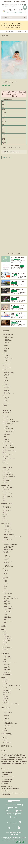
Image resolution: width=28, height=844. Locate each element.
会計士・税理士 (6, 595)
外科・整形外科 (6, 636)
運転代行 (5, 573)
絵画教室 (4, 694)
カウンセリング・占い (7, 593)
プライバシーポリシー (14, 807)
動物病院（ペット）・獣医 (8, 549)
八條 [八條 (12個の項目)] (7, 757)
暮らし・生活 (5, 523)
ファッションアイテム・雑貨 (8, 430)
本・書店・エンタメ (7, 454)
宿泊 (3, 585)
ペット (4, 541)
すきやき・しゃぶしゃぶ (8, 337)
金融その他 (5, 740)
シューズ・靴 (6, 426)
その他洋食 (5, 397)
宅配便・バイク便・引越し (8, 534)
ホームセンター (6, 441)
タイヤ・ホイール (7, 613)
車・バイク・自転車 (7, 608)
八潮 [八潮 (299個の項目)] (9, 758)
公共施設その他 (6, 489)
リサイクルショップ (7, 445)
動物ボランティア (6, 504)
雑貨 (3, 462)
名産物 (5, 405)
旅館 (4, 588)
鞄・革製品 (5, 439)
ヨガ (4, 728)
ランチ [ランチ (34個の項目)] (9, 755)
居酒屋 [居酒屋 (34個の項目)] (23, 761)
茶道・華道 (5, 702)
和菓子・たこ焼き (7, 361)
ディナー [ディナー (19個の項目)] (6, 755)
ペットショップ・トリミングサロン (10, 544)
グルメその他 (5, 365)
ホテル (5, 586)
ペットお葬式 (6, 543)
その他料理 (5, 336)
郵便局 (4, 500)
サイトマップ (16, 801)
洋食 (3, 395)
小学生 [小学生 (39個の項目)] (20, 761)
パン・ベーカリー (7, 360)
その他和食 (5, 374)
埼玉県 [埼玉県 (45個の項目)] (17, 759)
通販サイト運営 (5, 734)
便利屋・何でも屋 (7, 596)
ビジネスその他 (6, 469)
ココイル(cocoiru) (5, 790)
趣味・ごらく (5, 707)
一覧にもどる (6, 157)
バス (4, 571)
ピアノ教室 (5, 687)
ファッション (5, 425)
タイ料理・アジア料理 (7, 340)
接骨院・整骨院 (6, 657)
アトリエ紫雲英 (4, 783)
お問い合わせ (14, 817)
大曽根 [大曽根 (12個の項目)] (20, 759)
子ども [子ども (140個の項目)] (24, 760)
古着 (4, 436)
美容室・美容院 (6, 670)
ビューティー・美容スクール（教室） (11, 685)
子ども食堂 (5, 384)
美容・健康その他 (6, 674)
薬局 (3, 460)
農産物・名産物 (6, 404)
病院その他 (5, 644)
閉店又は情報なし (6, 746)
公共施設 (3, 485)
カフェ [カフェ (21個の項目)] (8, 754)
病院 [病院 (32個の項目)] (20, 763)
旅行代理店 (5, 478)
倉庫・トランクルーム (7, 532)
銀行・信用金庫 (6, 742)
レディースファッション (8, 433)
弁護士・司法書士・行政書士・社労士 (10, 598)
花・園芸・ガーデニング (8, 458)
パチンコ (5, 717)
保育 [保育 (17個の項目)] (20, 755)
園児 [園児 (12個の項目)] (12, 759)
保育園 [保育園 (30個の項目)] (23, 755)
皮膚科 (4, 646)
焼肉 (4, 350)
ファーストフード (7, 344)
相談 (3, 592)
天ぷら (5, 380)
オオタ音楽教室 (4, 774)
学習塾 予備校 (6, 690)
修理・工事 (5, 562)
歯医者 (4, 642)
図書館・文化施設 (6, 493)
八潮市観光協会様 (16, 837)
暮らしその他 (5, 590)
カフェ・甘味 (5, 355)
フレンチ (5, 401)
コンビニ (4, 418)
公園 (3, 491)
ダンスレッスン (6, 679)
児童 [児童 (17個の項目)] (4, 757)
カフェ (5, 357)
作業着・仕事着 (6, 434)
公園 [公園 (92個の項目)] (5, 759)
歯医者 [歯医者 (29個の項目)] (13, 763)
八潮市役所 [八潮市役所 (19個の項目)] (18, 757)
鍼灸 (4, 659)
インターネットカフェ (7, 712)
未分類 (3, 626)
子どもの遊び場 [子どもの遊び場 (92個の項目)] (5, 761)
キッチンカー (5, 364)
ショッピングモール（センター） (10, 421)
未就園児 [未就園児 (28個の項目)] (5, 763)
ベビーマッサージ (6, 539)
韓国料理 (5, 351)
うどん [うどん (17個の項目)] (2, 754)
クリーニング (6, 526)
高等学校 (4, 520)
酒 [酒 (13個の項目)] (5, 765)
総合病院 (4, 649)
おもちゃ (4, 414)
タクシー (5, 570)
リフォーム (5, 531)
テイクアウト (5, 367)
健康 (3, 655)
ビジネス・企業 (5, 467)
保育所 (4, 512)
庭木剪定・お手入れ (7, 565)
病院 (2, 629)
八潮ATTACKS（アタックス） (8, 776)
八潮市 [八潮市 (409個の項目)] (13, 758)
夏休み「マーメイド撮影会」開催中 (10, 152)
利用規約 (10, 801)
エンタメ (4, 711)
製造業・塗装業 (6, 480)
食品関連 (4, 482)
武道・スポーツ (6, 692)
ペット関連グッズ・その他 (8, 546)
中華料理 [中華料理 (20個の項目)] (17, 755)
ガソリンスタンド (7, 611)
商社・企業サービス (7, 474)
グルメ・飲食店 (5, 334)
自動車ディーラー (7, 619)
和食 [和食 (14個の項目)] (10, 759)
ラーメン (5, 345)
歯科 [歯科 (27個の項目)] (16, 763)
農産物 (5, 407)
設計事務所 (6, 558)
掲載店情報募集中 (20, 1)
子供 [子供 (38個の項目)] (11, 761)
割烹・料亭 (5, 378)
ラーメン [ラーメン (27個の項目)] (13, 755)
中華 (4, 347)
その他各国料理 (6, 339)
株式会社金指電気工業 (6, 781)
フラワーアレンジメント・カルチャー (11, 689)
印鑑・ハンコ (5, 449)
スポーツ (4, 720)
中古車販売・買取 (7, 617)
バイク (5, 614)
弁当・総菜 (5, 348)
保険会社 (4, 471)
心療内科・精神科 (6, 640)
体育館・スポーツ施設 (7, 487)
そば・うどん (6, 375)
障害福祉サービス (7, 604)
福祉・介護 (5, 600)
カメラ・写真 (5, 416)
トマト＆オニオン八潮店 (6, 779)
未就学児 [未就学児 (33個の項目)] (9, 763)
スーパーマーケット (7, 423)
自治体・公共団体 (6, 496)
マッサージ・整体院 (7, 656)
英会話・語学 (5, 700)
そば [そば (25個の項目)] (5, 754)
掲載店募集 (18, 814)
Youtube (14, 828)
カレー (5, 400)
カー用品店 (5, 609)
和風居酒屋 (5, 390)
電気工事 (5, 537)
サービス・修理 (6, 525)
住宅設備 (5, 559)
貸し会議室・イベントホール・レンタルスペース (12, 536)
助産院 (4, 633)
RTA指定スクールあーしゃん (7, 786)
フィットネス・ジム (7, 726)
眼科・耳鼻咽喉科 (6, 647)
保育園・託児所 (6, 510)
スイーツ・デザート (7, 358)
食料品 (4, 464)
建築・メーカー (7, 556)
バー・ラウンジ (6, 389)
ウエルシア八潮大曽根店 (6, 772)
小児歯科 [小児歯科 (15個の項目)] (16, 761)
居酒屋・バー (5, 386)
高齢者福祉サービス (7, 606)
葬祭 (4, 580)
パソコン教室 (5, 683)
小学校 (4, 516)
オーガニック (5, 354)
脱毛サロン (5, 672)
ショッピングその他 (7, 419)
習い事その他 (5, 696)
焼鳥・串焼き (6, 392)
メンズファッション (7, 431)
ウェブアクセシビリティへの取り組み (14, 804)
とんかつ (5, 377)
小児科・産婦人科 (6, 638)
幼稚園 (4, 518)
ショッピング (5, 410)
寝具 (3, 452)
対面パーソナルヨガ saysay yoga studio (10, 788)
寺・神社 (4, 494)
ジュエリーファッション (8, 428)
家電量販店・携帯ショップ (8, 450)
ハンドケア (5, 666)
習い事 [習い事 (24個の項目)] (23, 763)
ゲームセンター (6, 715)
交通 (3, 568)
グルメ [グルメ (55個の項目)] (11, 754)
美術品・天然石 (6, 456)
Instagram (14, 823)
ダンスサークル (6, 725)
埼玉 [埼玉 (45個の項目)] (14, 759)
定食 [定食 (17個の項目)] (13, 761)
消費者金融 (5, 739)
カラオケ (5, 713)
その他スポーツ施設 (7, 722)
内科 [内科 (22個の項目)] (8, 759)
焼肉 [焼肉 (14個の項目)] (18, 763)
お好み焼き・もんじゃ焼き (8, 372)
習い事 (3, 678)
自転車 (5, 622)
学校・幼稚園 (5, 507)
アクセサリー (5, 709)
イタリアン (5, 398)
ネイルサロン (6, 664)
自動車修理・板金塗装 (7, 620)
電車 (4, 575)
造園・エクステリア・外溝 (8, 566)
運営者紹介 (19, 811)
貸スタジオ (5, 718)
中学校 (4, 508)
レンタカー (5, 616)
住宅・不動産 (6, 552)
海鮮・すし (5, 382)
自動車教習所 (5, 698)
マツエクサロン (6, 667)
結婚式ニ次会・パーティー (8, 393)
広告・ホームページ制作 (8, 476)
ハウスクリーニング (7, 529)
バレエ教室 (5, 681)
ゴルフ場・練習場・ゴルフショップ (10, 723)
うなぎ (5, 371)
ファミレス (5, 342)
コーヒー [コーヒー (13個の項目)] (15, 754)
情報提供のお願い (11, 814)
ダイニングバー (6, 387)
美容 (3, 661)
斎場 (5, 581)
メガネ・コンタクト (7, 443)
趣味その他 (5, 730)
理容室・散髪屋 (6, 669)
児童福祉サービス (7, 603)
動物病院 (4, 634)
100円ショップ (6, 412)
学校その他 (5, 514)
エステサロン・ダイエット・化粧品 (10, 662)
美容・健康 (4, 653)
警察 (3, 498)
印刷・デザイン (6, 472)
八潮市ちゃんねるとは (9, 1)
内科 (3, 631)
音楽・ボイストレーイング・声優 (10, 704)
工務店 (6, 555)
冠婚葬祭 (4, 579)
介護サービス (6, 601)
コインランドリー (7, 528)
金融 (2, 737)
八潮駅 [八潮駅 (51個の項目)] (22, 758)
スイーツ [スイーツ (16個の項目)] (19, 754)
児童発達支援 (5, 577)
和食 (3, 369)
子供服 (5, 437)
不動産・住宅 (5, 551)
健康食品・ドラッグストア (8, 447)
